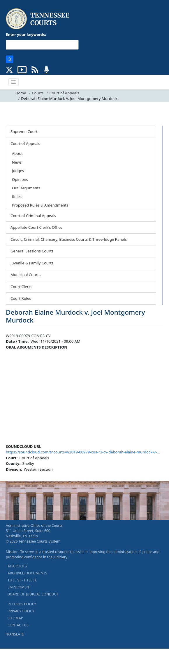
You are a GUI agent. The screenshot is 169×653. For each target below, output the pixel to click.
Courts (37, 93)
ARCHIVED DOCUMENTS (27, 573)
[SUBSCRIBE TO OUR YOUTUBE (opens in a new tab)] (22, 69)
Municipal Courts (25, 274)
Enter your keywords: (26, 34)
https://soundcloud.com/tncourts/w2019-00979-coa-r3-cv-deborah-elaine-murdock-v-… (83, 452)
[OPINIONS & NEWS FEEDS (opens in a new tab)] (34, 69)
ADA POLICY (17, 566)
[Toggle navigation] (13, 82)
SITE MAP (15, 618)
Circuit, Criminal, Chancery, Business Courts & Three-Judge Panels (68, 239)
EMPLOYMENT (19, 587)
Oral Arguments (26, 187)
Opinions (20, 179)
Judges (18, 170)
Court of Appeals (64, 93)
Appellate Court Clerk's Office (36, 227)
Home (20, 93)
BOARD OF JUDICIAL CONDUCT (33, 594)
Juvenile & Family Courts (31, 263)
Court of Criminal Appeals (33, 215)
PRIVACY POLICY (21, 611)
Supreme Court (24, 131)
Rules (17, 196)
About (17, 153)
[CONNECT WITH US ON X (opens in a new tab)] (9, 69)
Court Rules (20, 298)
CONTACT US (18, 625)
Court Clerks (21, 286)
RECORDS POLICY (22, 604)
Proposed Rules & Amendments (40, 205)
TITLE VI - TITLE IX (22, 580)
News (17, 162)
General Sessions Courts (32, 251)
